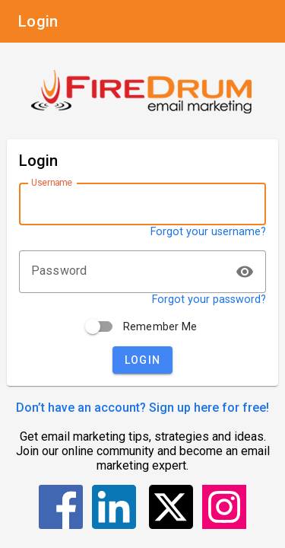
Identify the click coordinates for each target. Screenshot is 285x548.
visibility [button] (245, 272)
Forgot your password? (209, 299)
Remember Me (160, 326)
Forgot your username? (208, 231)
